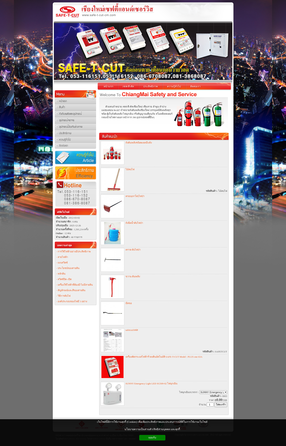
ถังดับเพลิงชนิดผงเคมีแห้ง (139, 142)
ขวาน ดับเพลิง (133, 276)
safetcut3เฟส (132, 330)
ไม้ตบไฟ (130, 169)
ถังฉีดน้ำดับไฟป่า (134, 223)
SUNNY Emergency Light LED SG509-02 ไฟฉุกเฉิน (151, 383)
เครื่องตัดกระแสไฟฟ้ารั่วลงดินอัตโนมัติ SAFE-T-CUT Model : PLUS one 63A (164, 356)
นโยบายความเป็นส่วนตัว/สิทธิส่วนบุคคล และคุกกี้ (152, 429)
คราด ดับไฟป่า (133, 249)
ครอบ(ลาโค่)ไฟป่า (135, 196)
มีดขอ (129, 303)
